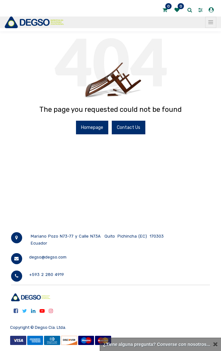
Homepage (92, 127)
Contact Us (128, 127)
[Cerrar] (215, 344)
